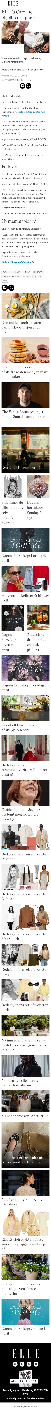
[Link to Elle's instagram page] (15, 1364)
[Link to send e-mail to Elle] (36, 1364)
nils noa (37, 276)
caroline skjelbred (11, 276)
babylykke (7, 272)
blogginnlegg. (10, 149)
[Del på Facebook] (22, 86)
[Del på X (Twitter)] (28, 86)
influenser (38, 272)
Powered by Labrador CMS (25, 1407)
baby (5, 281)
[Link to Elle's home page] (25, 1353)
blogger (27, 276)
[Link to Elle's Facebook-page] (22, 1364)
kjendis (27, 272)
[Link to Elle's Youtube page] (29, 1364)
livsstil (18, 272)
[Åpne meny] (3, 3)
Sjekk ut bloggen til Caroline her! (19, 262)
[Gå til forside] (13, 3)
